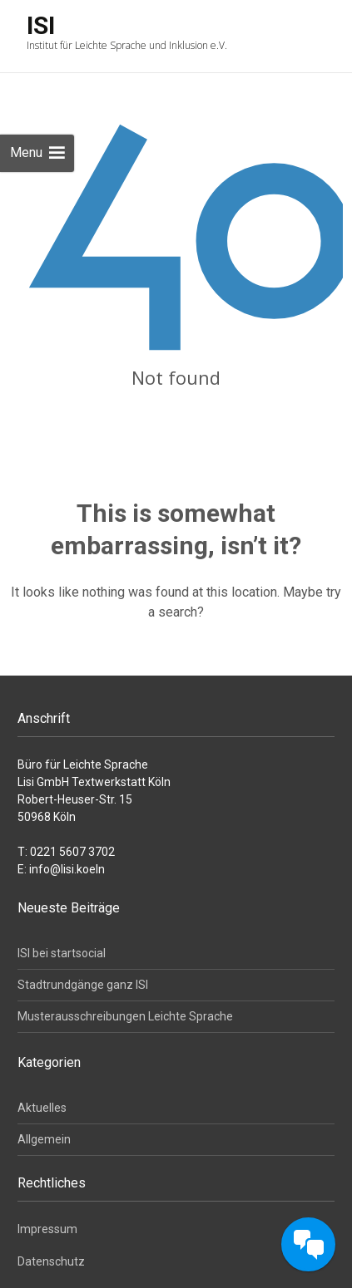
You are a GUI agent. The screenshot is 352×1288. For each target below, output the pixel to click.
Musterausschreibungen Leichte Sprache (125, 1016)
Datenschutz (51, 1261)
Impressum (47, 1229)
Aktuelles (42, 1107)
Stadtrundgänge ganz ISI (82, 984)
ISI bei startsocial (61, 953)
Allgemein (44, 1139)
